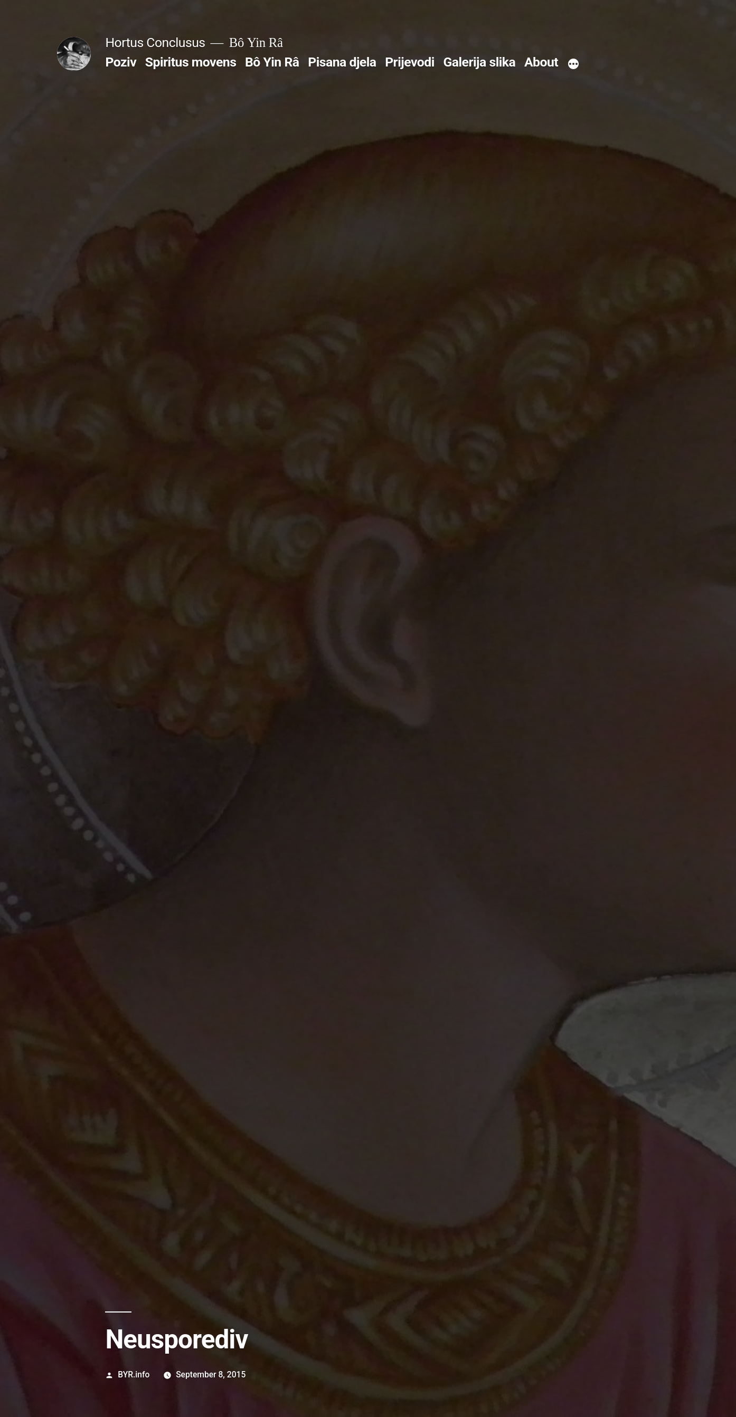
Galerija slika (479, 62)
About (541, 62)
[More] (573, 64)
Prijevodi (410, 62)
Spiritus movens (191, 62)
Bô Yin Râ (272, 62)
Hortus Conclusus (155, 42)
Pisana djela (342, 62)
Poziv (120, 62)
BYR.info (133, 1375)
